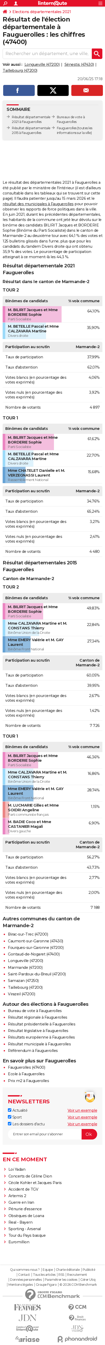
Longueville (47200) (42, 64)
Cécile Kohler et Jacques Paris (35, 1182)
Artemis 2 (17, 1195)
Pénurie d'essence (25, 1209)
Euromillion (18, 1242)
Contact (24, 1275)
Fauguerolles (67, 128)
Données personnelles (26, 1280)
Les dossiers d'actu (26, 1124)
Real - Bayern (20, 1222)
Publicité (89, 1270)
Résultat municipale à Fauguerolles (39, 1044)
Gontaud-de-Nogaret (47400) (33, 954)
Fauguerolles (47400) (26, 1067)
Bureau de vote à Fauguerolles (35, 1010)
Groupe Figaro (46, 1285)
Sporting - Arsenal (24, 1229)
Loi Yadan (17, 1169)
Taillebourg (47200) (20, 70)
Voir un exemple (82, 1110)
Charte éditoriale (68, 1270)
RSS (61, 1275)
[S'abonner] (52, 1134)
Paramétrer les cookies (61, 1280)
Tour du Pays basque (27, 1235)
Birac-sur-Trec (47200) (28, 934)
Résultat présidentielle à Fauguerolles (41, 1024)
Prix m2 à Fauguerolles (28, 1080)
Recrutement (77, 1275)
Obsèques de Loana (26, 1215)
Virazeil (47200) (21, 994)
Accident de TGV (23, 1189)
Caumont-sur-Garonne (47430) (35, 941)
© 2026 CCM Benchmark (78, 1285)
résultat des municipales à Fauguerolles (38, 204)
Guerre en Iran (21, 1202)
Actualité (17, 1110)
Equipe (48, 1270)
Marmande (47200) (25, 967)
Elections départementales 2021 (41, 11)
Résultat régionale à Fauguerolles (37, 1017)
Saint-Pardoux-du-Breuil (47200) (37, 974)
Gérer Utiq (87, 1280)
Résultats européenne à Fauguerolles (41, 1037)
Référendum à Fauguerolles (33, 1050)
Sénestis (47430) (79, 64)
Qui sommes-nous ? (25, 1270)
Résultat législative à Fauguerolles (38, 1030)
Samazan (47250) (23, 980)
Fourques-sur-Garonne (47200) (35, 947)
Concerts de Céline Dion (30, 1176)
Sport (15, 1117)
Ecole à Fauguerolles (26, 1074)
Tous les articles (44, 1275)
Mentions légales (20, 1285)
